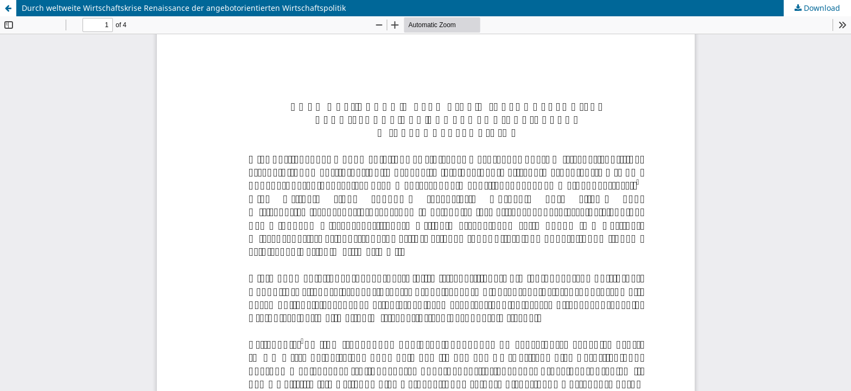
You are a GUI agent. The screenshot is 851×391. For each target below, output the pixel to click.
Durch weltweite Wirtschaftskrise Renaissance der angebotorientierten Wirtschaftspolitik (184, 8)
